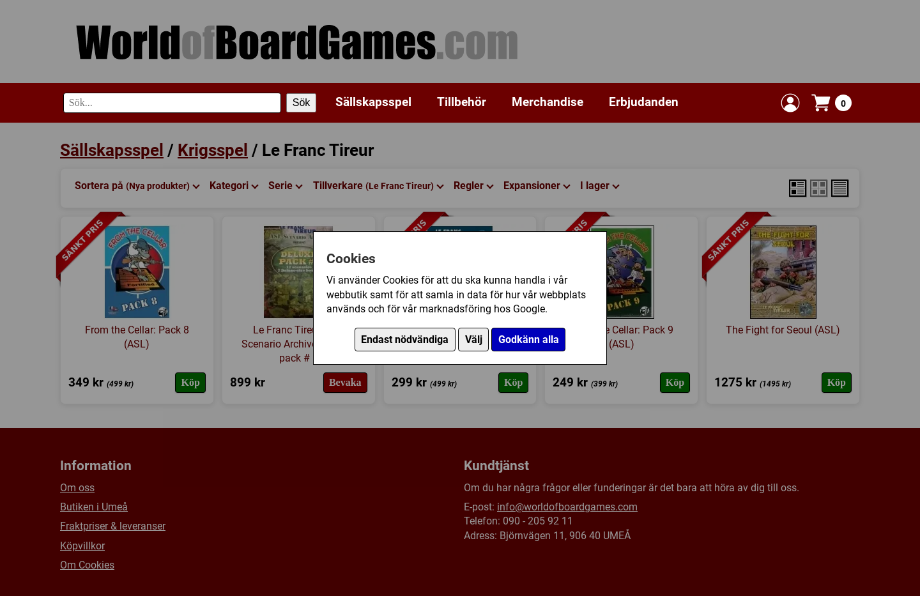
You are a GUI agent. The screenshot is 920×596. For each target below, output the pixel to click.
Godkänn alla (528, 339)
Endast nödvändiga (404, 339)
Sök (301, 102)
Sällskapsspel (373, 102)
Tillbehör (461, 102)
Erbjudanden (643, 102)
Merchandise (547, 102)
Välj (473, 339)
